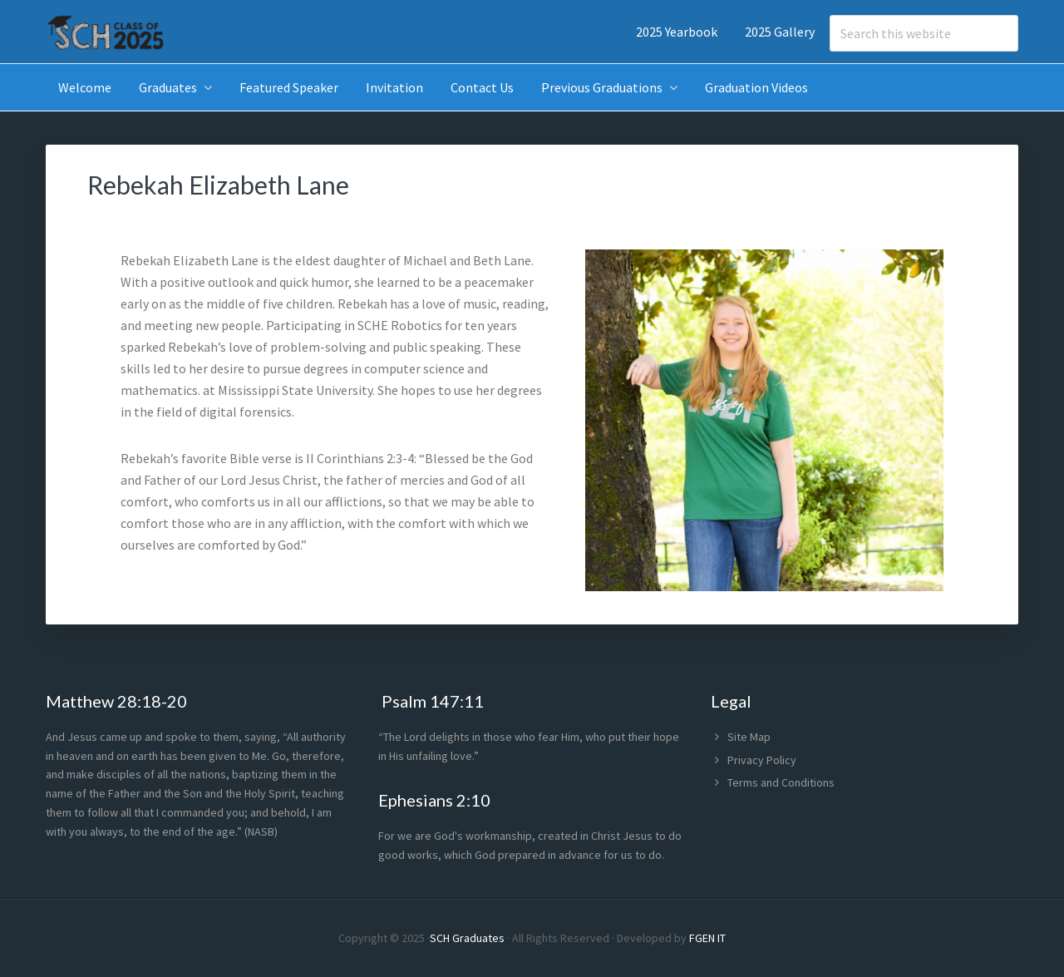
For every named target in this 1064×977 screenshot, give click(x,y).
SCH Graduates (467, 937)
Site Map (749, 736)
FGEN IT (707, 937)
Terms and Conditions (781, 782)
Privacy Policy (761, 759)
